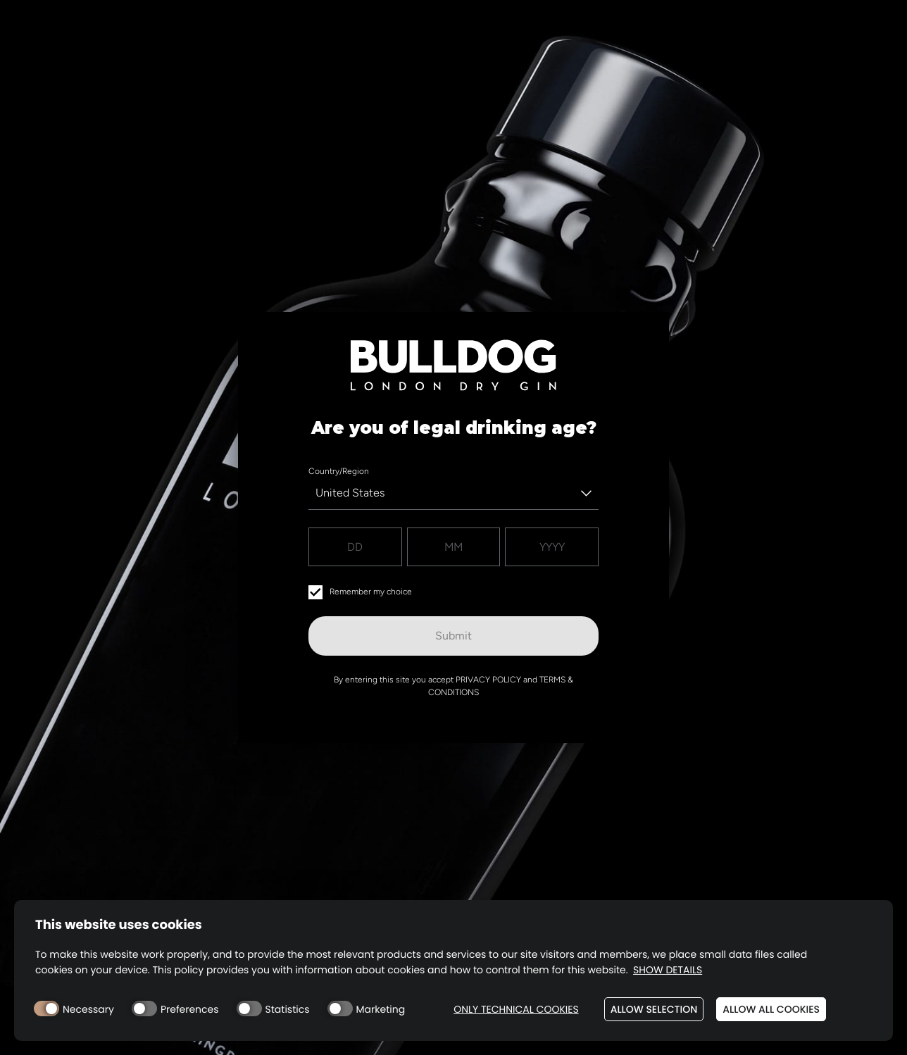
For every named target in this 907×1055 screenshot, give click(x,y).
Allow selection (654, 1009)
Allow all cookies (771, 1009)
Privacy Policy (488, 680)
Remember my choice (360, 592)
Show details (667, 970)
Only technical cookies (515, 1010)
